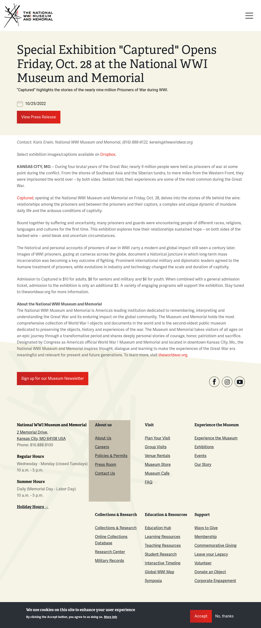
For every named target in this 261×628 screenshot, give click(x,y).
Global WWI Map (159, 571)
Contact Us (105, 473)
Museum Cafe (157, 473)
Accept (200, 618)
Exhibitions (204, 446)
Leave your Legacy (211, 554)
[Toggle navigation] (249, 16)
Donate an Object (210, 571)
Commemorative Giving (215, 545)
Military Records (109, 560)
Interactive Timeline (163, 563)
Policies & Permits (111, 455)
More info (110, 620)
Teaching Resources (163, 545)
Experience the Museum (216, 438)
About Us (103, 438)
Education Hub (158, 527)
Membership (205, 536)
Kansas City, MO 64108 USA (41, 438)
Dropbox (107, 154)
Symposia (153, 580)
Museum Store (158, 464)
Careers (102, 446)
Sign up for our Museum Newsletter (52, 378)
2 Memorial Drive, (32, 432)
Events (200, 455)
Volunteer (203, 563)
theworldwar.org (173, 355)
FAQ (148, 482)
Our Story (202, 464)
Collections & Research (115, 527)
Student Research (161, 554)
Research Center (110, 551)
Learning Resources (162, 536)
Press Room (105, 464)
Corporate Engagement (215, 580)
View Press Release (38, 117)
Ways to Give (206, 527)
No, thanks (224, 618)
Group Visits (156, 446)
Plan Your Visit (157, 438)
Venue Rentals (157, 455)
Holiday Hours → (33, 506)
